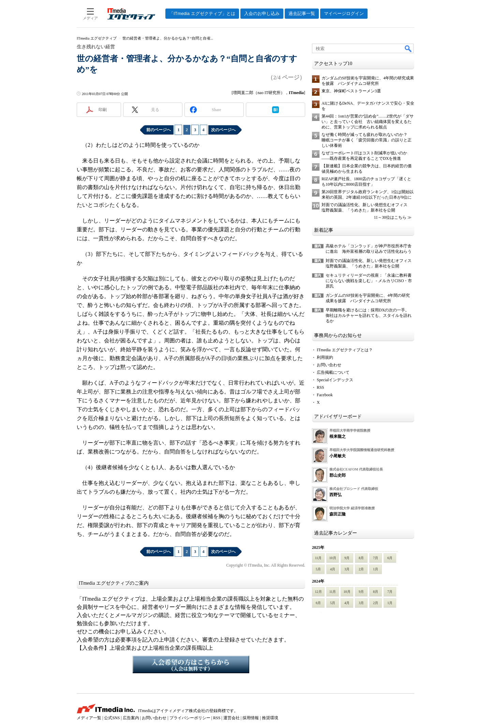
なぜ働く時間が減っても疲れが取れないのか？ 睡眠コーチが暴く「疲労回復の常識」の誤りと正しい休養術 (367, 140)
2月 (361, 569)
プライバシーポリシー (189, 717)
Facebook (325, 394)
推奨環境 (270, 717)
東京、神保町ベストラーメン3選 (351, 91)
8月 (361, 558)
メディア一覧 (89, 717)
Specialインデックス (335, 380)
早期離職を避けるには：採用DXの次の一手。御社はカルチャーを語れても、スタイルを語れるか (369, 315)
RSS (320, 387)
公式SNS (112, 717)
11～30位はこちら (390, 217)
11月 (318, 558)
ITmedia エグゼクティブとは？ (345, 350)
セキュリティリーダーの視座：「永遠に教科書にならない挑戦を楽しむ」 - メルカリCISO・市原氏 (369, 281)
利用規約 (325, 357)
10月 (332, 558)
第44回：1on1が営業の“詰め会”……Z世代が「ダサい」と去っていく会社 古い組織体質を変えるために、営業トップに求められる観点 (368, 121)
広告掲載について (333, 372)
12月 (318, 592)
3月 (346, 569)
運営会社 (231, 717)
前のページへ (158, 129)
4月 (332, 569)
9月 (346, 558)
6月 (389, 558)
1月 (375, 569)
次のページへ (223, 129)
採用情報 (250, 717)
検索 (408, 48)
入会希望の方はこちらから (191, 664)
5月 (318, 569)
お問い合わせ (329, 365)
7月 (375, 558)
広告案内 (131, 717)
